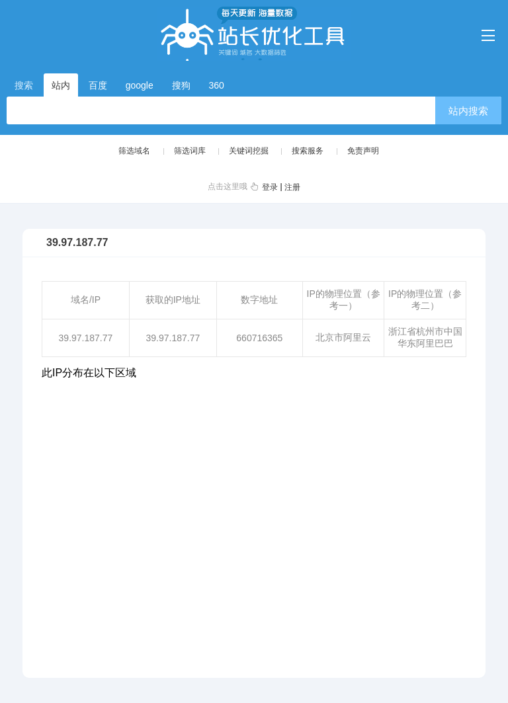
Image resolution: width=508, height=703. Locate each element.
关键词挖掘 (249, 150)
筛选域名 (134, 150)
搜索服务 (307, 150)
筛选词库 (190, 150)
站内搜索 (468, 110)
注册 (292, 187)
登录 (270, 187)
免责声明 (363, 150)
